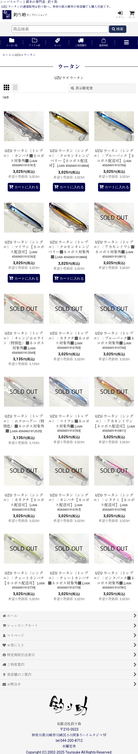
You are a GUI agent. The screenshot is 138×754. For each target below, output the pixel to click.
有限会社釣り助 (69, 724)
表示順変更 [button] (82, 88)
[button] (126, 42)
